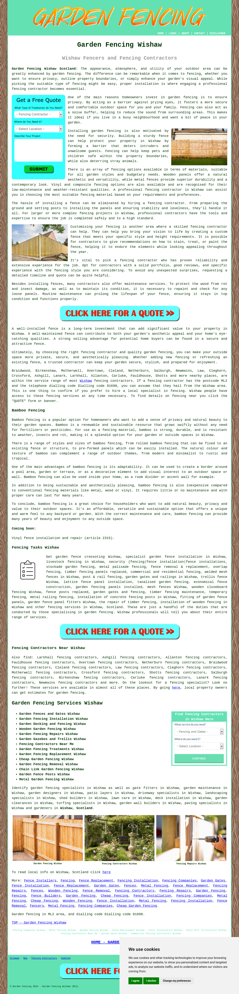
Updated (65, 958)
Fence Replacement (96, 880)
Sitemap (14, 958)
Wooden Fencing (62, 891)
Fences (130, 886)
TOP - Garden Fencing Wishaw (39, 923)
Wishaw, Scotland (76, 808)
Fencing (68, 880)
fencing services (64, 607)
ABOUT (185, 33)
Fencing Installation (138, 880)
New (25, 958)
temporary (218, 592)
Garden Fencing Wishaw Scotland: (45, 69)
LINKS (172, 33)
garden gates (106, 592)
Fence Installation (30, 886)
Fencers (37, 906)
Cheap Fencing (114, 896)
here (176, 688)
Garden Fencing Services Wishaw (57, 703)
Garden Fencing (210, 891)
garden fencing (70, 693)
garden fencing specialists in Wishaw (68, 788)
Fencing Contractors (134, 891)
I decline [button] (151, 980)
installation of (92, 597)
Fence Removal (96, 891)
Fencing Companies (179, 880)
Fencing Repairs (175, 891)
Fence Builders (46, 896)
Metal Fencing (154, 886)
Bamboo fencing (26, 420)
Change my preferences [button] (177, 980)
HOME (161, 33)
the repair (109, 602)
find (27, 657)
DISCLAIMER (217, 33)
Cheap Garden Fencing (137, 906)
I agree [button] (135, 980)
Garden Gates (213, 880)
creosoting (95, 557)
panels (114, 587)
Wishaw (86, 381)
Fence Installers (40, 880)
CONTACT (199, 33)
